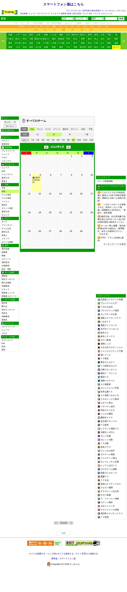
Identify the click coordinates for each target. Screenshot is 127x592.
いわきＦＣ (106, 321)
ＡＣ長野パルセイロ (110, 395)
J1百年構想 (38, 23)
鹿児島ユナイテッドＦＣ (112, 513)
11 (29, 193)
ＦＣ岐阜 (105, 425)
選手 (3, 350)
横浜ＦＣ (105, 377)
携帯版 (54, 558)
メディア (5, 239)
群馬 (90, 35)
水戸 (68, 35)
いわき (54, 35)
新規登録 (5, 144)
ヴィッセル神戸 (108, 451)
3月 (41, 27)
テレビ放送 (6, 195)
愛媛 (10, 47)
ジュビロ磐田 (107, 414)
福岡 (31, 47)
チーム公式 (6, 228)
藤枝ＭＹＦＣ (107, 417)
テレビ (85, 13)
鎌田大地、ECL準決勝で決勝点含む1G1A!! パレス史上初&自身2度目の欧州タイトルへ (112, 219)
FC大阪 (61, 43)
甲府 (68, 39)
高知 (25, 47)
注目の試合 (77, 13)
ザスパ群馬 (106, 340)
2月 (35, 27)
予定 (106, 27)
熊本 (61, 47)
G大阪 (46, 43)
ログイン (5, 141)
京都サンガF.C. (108, 432)
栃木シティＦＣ (108, 336)
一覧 (86, 134)
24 (45, 30)
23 (81, 212)
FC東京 (10, 39)
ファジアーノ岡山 (109, 458)
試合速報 (24, 13)
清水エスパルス (108, 410)
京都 (38, 43)
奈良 (68, 43)
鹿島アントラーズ (109, 325)
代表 (102, 47)
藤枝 (10, 43)
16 (81, 193)
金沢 (102, 39)
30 (81, 231)
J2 (22, 23)
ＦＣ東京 (105, 358)
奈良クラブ (106, 447)
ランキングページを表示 (114, 244)
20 (50, 212)
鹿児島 (83, 47)
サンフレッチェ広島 (110, 462)
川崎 (31, 39)
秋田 (31, 35)
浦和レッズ (106, 344)
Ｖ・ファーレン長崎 (110, 498)
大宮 (102, 35)
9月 (78, 27)
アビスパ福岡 (107, 487)
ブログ (4, 157)
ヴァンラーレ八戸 (109, 303)
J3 (28, 23)
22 (71, 212)
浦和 (96, 35)
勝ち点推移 (6, 283)
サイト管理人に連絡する (87, 554)
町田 (25, 39)
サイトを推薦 (7, 242)
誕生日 (4, 205)
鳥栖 (46, 47)
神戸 (75, 43)
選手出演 (5, 212)
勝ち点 (4, 306)
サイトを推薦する (37, 554)
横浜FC (46, 39)
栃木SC (75, 35)
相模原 (61, 39)
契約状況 (5, 262)
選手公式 (5, 178)
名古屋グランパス (109, 421)
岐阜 (25, 43)
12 (39, 193)
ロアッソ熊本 (107, 502)
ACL (87, 23)
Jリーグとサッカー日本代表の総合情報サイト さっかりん (90, 11)
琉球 (90, 47)
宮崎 (75, 47)
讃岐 (109, 43)
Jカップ (68, 23)
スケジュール (106, 13)
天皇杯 (79, 23)
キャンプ (5, 215)
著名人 (4, 181)
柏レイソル (106, 355)
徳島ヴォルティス (109, 473)
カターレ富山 (107, 403)
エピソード (6, 259)
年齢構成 (5, 286)
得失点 (4, 313)
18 (29, 212)
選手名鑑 (5, 249)
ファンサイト (7, 174)
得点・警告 (6, 269)
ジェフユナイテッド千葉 (112, 351)
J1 (16, 23)
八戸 (18, 35)
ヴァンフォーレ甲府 (110, 388)
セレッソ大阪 (107, 439)
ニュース (32, 13)
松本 (75, 39)
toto (90, 13)
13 (50, 193)
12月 (99, 27)
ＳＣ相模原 (106, 384)
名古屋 (18, 43)
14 (60, 193)
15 (71, 193)
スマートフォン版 (67, 558)
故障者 (64, 13)
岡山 (90, 43)
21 (60, 212)
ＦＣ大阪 (105, 443)
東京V (18, 39)
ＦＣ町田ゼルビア (109, 366)
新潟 (90, 39)
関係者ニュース (8, 293)
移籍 (69, 13)
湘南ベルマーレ (108, 380)
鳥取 (83, 43)
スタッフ (5, 289)
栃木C (83, 35)
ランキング (55, 13)
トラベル (96, 13)
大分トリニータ (108, 506)
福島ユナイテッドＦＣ (111, 318)
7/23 (36, 30)
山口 (102, 43)
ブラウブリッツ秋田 (110, 310)
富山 (96, 39)
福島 (46, 35)
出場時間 (5, 266)
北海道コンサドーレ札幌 (112, 299)
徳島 (116, 43)
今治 (18, 47)
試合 (3, 171)
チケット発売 (7, 208)
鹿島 (61, 35)
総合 (96, 47)
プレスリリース (43, 13)
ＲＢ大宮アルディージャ (112, 347)
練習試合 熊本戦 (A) (36, 180)
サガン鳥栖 (106, 495)
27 (73, 30)
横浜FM (38, 39)
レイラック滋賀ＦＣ (110, 428)
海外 (109, 47)
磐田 (116, 39)
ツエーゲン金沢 (108, 406)
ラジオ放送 (6, 198)
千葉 (109, 35)
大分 (68, 47)
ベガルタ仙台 (107, 307)
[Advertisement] (63, 83)
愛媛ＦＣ (105, 476)
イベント (5, 201)
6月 (60, 27)
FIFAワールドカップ (102, 23)
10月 (85, 27)
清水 (109, 39)
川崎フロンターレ (109, 369)
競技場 (4, 276)
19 (39, 212)
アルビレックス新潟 (110, 399)
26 (39, 231)
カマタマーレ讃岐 (109, 469)
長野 (83, 39)
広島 (96, 43)
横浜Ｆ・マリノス (109, 373)
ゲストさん (121, 11)
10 (92, 175)
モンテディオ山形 (109, 314)
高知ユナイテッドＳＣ (111, 484)
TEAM (64, 523)
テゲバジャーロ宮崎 (110, 510)
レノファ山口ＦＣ (109, 465)
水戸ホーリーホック (110, 329)
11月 (92, 27)
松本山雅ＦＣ (107, 392)
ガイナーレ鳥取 (108, 454)
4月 (47, 27)
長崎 (54, 47)
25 (54, 30)
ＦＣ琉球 (105, 517)
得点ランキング (8, 279)
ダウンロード (7, 340)
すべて (116, 47)
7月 (66, 27)
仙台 (25, 35)
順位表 (4, 303)
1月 (29, 27)
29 (91, 30)
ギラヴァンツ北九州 (110, 491)
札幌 (10, 35)
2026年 (21, 27)
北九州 (38, 47)
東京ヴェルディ (108, 362)
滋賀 (31, 43)
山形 (38, 35)
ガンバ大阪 (106, 436)
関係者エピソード (9, 296)
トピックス (6, 161)
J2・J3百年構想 (54, 23)
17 (92, 193)
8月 (72, 27)
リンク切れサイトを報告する (60, 554)
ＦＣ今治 (105, 480)
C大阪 (53, 43)
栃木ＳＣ (105, 333)
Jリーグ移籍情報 (105, 181)
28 (82, 30)
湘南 (54, 39)
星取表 (4, 320)
